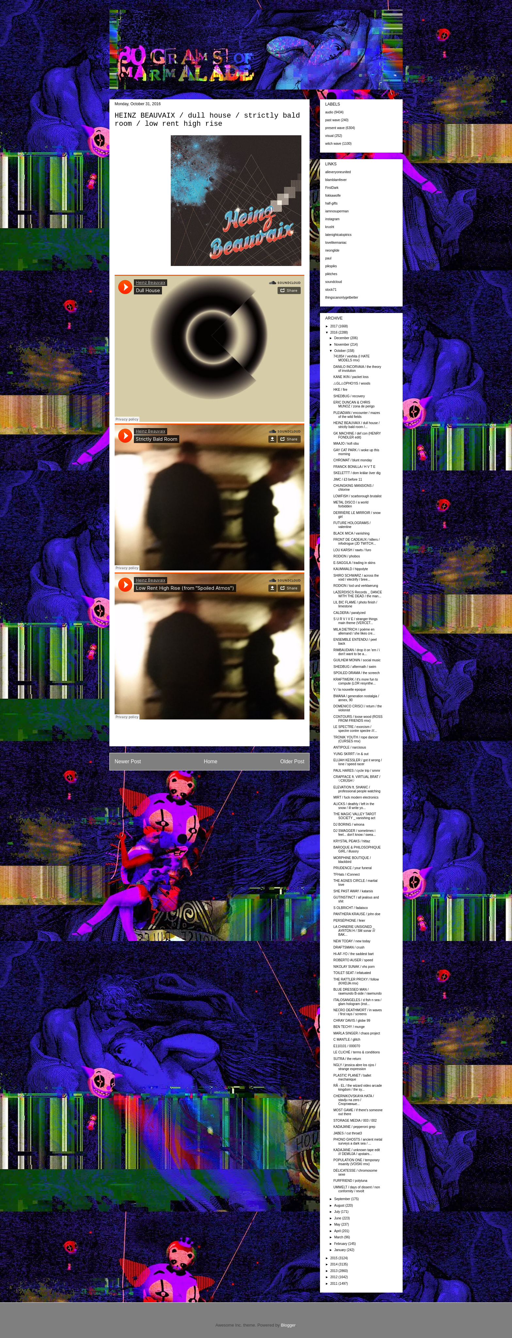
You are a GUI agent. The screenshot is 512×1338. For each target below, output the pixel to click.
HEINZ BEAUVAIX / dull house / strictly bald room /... (356, 425)
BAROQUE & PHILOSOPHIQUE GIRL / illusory (357, 849)
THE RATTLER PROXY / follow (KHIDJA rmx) (356, 981)
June (338, 1218)
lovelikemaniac (336, 242)
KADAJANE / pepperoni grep (354, 1127)
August (339, 1205)
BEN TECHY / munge (349, 1027)
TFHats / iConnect (346, 874)
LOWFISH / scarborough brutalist (357, 496)
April (338, 1231)
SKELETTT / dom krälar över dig (356, 473)
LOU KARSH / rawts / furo (352, 550)
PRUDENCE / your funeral (352, 868)
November (342, 344)
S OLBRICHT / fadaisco (350, 908)
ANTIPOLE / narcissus (349, 747)
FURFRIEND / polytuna (350, 1180)
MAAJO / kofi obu (346, 443)
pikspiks (331, 266)
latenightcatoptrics (338, 235)
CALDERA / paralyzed (349, 613)
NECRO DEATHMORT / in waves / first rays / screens (357, 1012)
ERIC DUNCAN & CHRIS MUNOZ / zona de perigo (354, 404)
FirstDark (332, 188)
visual (329, 136)
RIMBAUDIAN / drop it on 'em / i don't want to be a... (356, 652)
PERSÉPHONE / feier (349, 920)
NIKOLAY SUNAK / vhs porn (354, 966)
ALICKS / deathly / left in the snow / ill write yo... (353, 806)
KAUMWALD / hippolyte (350, 569)
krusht (329, 227)
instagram (332, 219)
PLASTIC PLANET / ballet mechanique (352, 1077)
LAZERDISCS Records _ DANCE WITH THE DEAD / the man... (357, 594)
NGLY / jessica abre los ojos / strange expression (354, 1067)
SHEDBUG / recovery (349, 396)
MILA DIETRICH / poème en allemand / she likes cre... (354, 631)
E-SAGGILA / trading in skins (354, 563)
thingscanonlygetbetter (341, 297)
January (340, 1250)
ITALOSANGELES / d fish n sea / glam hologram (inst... (357, 1002)
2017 (334, 326)
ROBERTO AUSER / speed (353, 960)
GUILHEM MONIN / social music (356, 660)
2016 (334, 332)
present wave (334, 128)
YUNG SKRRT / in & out (350, 754)
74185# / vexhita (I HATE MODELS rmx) (351, 358)
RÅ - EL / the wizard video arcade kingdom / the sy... (357, 1087)
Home (210, 761)
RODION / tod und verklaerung (355, 585)
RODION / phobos (346, 556)
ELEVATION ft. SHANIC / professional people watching (356, 789)
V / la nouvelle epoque (349, 689)
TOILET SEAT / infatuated (352, 973)
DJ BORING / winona (348, 824)
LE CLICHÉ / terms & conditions (356, 1052)
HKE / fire (340, 389)
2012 (334, 1277)
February (341, 1244)
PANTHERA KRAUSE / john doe (356, 914)
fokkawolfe (333, 195)
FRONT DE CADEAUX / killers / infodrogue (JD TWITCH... (356, 541)
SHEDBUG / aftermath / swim (354, 667)
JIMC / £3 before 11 (347, 479)
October (340, 351)
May (337, 1224)
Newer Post (128, 761)
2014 (334, 1264)
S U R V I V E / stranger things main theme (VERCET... (355, 621)
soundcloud (333, 282)
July (337, 1212)
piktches (331, 274)
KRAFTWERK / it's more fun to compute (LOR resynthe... (355, 681)
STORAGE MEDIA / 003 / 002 (355, 1120)
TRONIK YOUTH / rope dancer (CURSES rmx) (355, 739)
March (339, 1237)
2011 (334, 1283)
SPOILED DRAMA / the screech (356, 673)
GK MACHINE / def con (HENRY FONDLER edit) (357, 435)
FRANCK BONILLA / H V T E (354, 467)
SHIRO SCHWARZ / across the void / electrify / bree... (356, 577)
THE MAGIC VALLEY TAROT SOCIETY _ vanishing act (354, 816)
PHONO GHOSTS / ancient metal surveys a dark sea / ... (357, 1141)
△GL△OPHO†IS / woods (351, 383)
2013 (334, 1271)
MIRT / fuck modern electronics (355, 797)
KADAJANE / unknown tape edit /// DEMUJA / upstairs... (356, 1152)
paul (328, 258)
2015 (334, 1258)
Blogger (288, 1325)
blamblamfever (336, 180)
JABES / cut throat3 (347, 1133)
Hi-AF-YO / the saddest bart (353, 954)
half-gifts (331, 203)
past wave (332, 120)
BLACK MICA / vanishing (351, 533)
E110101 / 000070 (346, 1046)
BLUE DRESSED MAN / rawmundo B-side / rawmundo (357, 991)
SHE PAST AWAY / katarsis (353, 891)
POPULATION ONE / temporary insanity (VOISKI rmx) (356, 1162)
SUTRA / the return (347, 1059)
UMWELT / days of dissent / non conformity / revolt (356, 1189)
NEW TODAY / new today (351, 941)
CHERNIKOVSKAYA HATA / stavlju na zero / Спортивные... (353, 1100)
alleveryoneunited (338, 172)
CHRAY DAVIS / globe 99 (351, 1020)
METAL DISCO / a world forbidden (350, 504)
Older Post (292, 761)
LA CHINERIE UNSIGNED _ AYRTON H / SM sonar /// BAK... (354, 930)
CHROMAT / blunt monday (352, 460)
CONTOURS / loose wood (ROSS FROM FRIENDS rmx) (357, 718)
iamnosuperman (337, 211)
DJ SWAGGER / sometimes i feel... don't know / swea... (354, 832)
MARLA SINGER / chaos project (356, 1033)
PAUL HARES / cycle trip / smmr (356, 770)
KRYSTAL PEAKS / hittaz (351, 841)
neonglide (332, 250)
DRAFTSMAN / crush (348, 947)
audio (329, 112)
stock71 (330, 289)
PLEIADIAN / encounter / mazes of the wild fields (356, 415)
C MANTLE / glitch (346, 1039)
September (342, 1199)
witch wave (333, 143)
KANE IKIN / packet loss (351, 377)
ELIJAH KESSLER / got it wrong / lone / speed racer (357, 762)
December (342, 338)
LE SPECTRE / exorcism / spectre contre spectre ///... (355, 729)
